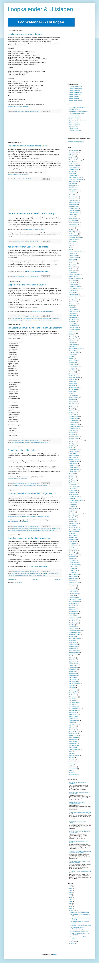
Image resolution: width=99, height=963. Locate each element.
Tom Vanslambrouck (74, 706)
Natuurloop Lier (73, 603)
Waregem (44, 575)
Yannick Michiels (73, 739)
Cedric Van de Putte (24, 573)
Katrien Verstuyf (73, 539)
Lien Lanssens (72, 560)
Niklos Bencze (28, 575)
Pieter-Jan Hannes (73, 628)
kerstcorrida (27, 442)
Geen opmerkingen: (34, 111)
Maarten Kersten (73, 576)
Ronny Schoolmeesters (75, 638)
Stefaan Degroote (73, 667)
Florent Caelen (73, 276)
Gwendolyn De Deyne (74, 286)
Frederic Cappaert (73, 467)
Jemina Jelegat (73, 516)
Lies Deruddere (21, 575)
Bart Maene (72, 399)
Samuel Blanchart (73, 644)
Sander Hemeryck (73, 331)
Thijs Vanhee (72, 687)
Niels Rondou (72, 321)
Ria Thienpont (16, 320)
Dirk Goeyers (72, 272)
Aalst (70, 249)
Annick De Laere (16, 573)
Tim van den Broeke (74, 702)
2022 (70, 888)
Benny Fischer (72, 405)
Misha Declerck (73, 317)
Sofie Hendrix (72, 658)
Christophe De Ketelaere (75, 426)
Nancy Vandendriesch (74, 601)
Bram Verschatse (73, 411)
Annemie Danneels (74, 257)
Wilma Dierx (72, 728)
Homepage (35, 579)
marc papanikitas (73, 761)
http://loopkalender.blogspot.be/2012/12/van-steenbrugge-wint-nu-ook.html (28, 516)
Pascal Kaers (72, 615)
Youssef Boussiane (74, 745)
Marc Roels (72, 580)
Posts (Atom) (18, 582)
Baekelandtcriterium (16, 528)
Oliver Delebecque (73, 611)
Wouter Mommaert (73, 735)
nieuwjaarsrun (72, 767)
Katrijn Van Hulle (73, 541)
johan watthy (72, 759)
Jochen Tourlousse (74, 523)
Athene (71, 393)
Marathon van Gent (74, 96)
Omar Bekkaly (72, 323)
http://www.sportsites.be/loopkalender (35, 229)
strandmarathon (73, 769)
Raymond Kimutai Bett (74, 634)
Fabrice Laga (72, 214)
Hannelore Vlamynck (74, 496)
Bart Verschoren (73, 403)
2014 (70, 904)
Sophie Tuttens (73, 662)
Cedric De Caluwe (73, 414)
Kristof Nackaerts (73, 304)
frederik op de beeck (74, 755)
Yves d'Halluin (72, 350)
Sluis (70, 656)
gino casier (72, 757)
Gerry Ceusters (73, 479)
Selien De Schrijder (74, 650)
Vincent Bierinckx (73, 716)
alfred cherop (72, 241)
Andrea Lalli (22, 485)
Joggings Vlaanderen (74, 109)
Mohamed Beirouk (73, 181)
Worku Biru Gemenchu (75, 732)
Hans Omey (53, 573)
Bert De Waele (72, 407)
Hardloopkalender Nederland (76, 113)
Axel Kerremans (73, 395)
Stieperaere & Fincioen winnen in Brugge (27, 285)
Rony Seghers (72, 640)
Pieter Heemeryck (73, 623)
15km (70, 245)
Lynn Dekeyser (73, 572)
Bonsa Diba (72, 409)
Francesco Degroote (74, 459)
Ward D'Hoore (72, 718)
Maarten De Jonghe (74, 574)
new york (71, 765)
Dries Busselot (72, 442)
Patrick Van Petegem (74, 617)
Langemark (33, 442)
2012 (70, 908)
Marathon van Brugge (74, 90)
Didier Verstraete (41, 528)
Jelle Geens (72, 292)
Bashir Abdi (35, 485)
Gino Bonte (72, 216)
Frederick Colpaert (73, 169)
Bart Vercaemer (73, 263)
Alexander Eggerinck (74, 202)
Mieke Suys (72, 595)
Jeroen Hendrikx (73, 519)
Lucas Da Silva (73, 568)
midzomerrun (72, 763)
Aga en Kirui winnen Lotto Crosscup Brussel (28, 247)
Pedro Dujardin (73, 619)
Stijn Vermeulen (73, 681)
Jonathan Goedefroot (74, 529)
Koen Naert (72, 298)
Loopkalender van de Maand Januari (25, 34)
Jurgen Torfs (72, 533)
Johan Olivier (72, 525)
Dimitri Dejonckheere (74, 210)
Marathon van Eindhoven (75, 92)
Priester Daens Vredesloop (76, 630)
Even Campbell (73, 453)
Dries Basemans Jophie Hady (76, 440)
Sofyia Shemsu (73, 660)
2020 (70, 892)
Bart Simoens (72, 401)
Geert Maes (72, 473)
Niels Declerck (72, 607)
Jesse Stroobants (73, 294)
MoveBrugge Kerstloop (75, 599)
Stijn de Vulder (72, 340)
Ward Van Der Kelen (74, 720)
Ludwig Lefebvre (73, 570)
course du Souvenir (74, 352)
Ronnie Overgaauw (74, 329)
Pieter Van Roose (40, 442)
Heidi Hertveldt (73, 290)
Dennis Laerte (72, 432)
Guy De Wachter (73, 490)
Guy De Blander (73, 284)
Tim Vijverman (72, 698)
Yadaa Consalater (73, 737)
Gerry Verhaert (73, 481)
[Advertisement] (34, 128)
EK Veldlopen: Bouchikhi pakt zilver (24, 450)
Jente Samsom (73, 518)
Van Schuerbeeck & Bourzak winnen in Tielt (28, 146)
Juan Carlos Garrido (25, 318)
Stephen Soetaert (73, 234)
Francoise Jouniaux (74, 461)
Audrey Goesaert (73, 206)
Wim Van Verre (73, 730)
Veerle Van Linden (73, 200)
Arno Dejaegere (73, 389)
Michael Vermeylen (74, 593)
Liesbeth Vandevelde (47, 318)
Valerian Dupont (73, 712)
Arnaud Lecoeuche (74, 387)
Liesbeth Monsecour (74, 562)
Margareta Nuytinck (74, 582)
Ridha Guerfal (72, 636)
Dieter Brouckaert (73, 208)
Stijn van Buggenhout (74, 683)
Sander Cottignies (73, 646)
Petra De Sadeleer (73, 621)
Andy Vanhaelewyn (74, 374)
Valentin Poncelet (73, 710)
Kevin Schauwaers (73, 545)
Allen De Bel (72, 253)
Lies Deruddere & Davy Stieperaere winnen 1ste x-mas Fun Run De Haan (80, 852)
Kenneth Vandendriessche (36, 318)
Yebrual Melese (73, 743)
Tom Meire (50, 320)
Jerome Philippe (73, 521)
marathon (71, 358)
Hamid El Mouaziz (73, 494)
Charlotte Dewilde (73, 418)
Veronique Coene (73, 714)
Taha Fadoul (72, 685)
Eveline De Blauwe (74, 451)
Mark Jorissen (72, 586)
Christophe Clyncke (74, 424)
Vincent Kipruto (73, 346)
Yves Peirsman (73, 747)
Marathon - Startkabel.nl (75, 130)
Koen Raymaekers (73, 300)
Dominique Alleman (74, 436)
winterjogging (72, 362)
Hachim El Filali (73, 492)
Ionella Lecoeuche (73, 508)
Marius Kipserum (73, 584)
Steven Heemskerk (74, 675)
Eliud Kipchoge (73, 446)
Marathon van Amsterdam (75, 86)
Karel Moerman (15, 530)
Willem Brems (72, 726)
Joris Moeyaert (73, 161)
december (73, 910)
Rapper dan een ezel (74, 632)
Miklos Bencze (72, 315)
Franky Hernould (46, 573)
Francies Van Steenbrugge (18, 442)
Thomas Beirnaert (73, 689)
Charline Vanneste (73, 150)
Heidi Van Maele (73, 502)
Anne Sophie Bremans (74, 377)
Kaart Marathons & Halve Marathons (78, 111)
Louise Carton (72, 566)
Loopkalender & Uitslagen (40, 9)
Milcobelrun (38, 530)
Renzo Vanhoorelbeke (74, 123)
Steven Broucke (73, 673)
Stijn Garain (72, 677)
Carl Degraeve (72, 413)
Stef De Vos (72, 665)
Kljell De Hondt (73, 549)
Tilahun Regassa (73, 693)
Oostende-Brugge (73, 613)
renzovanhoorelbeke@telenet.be (76, 141)
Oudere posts (58, 579)
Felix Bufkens (72, 457)
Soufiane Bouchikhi (42, 485)
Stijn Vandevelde (73, 679)
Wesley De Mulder (73, 724)
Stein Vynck (72, 671)
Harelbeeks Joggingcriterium (76, 500)
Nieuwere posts (12, 579)
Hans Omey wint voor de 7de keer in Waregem (29, 538)
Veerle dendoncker (74, 239)
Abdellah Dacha (73, 364)
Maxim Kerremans (73, 311)
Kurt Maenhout (73, 556)
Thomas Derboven (73, 235)
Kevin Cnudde (72, 543)
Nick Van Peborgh (73, 319)
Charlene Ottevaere (74, 416)
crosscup (71, 753)
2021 (70, 890)
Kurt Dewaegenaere (74, 554)
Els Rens (71, 448)
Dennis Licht (72, 434)
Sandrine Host (72, 648)
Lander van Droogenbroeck (76, 179)
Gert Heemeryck (73, 483)
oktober (73, 943)
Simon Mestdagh (73, 337)
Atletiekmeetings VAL (74, 115)
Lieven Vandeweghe (74, 222)
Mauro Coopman (73, 590)
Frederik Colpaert (73, 471)
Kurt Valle (71, 305)
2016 (70, 899)
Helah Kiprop (72, 504)
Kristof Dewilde (73, 302)
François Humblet (73, 465)
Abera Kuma (72, 368)
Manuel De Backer (73, 578)
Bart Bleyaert (72, 259)
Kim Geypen (72, 547)
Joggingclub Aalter (73, 126)
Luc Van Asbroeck (73, 309)
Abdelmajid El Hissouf (74, 366)
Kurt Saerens (72, 558)
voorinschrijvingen (73, 774)
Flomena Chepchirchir (74, 274)
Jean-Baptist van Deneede (75, 514)
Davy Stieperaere (16, 318)
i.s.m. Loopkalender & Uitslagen (77, 107)
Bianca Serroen (73, 270)
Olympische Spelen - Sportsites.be (78, 121)
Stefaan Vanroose (73, 669)
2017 (70, 897)
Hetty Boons (72, 506)
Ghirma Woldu (72, 484)
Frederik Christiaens (74, 469)
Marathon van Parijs (74, 98)
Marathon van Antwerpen (75, 88)
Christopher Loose (73, 428)
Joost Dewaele (73, 173)
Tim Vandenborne (73, 697)
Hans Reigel (72, 498)
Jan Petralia (72, 512)
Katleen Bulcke (73, 535)
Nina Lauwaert (72, 193)
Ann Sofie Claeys (73, 375)
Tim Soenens (72, 342)
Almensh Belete (15, 485)
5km (70, 247)
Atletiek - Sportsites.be (74, 119)
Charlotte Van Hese (74, 420)
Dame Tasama (72, 430)
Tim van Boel (72, 700)
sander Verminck (73, 360)
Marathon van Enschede (75, 94)
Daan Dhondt (72, 187)
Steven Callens (73, 195)
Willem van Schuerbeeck (75, 177)
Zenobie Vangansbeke (74, 749)
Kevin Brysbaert (73, 220)
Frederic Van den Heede (75, 278)
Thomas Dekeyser (73, 199)
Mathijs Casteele (73, 224)
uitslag (46, 442)
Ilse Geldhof (72, 171)
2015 (70, 901)
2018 (70, 895)
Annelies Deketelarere (74, 165)
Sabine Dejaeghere (74, 232)
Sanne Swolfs (72, 333)
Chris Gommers (73, 422)
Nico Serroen (45, 530)
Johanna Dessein (73, 527)
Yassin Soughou (73, 741)
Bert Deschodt (25, 528)
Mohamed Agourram (74, 597)
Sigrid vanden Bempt (74, 652)
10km (70, 243)
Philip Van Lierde (73, 325)
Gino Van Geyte (73, 280)
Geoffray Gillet (72, 475)
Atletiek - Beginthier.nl (74, 124)
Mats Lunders (72, 588)
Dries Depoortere (73, 444)
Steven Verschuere (74, 339)
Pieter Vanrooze (73, 626)
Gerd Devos (72, 477)
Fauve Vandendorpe (74, 455)
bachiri (70, 751)
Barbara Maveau (73, 185)
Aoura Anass (72, 385)
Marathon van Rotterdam (75, 100)
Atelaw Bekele (29, 485)
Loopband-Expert (73, 128)
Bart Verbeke (72, 261)
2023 (70, 886)
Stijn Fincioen (23, 320)
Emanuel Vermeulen (74, 449)
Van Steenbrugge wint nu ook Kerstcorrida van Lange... (77, 928)
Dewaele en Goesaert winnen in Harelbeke (80, 812)
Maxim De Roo (73, 591)
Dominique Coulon (73, 438)
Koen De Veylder (73, 551)
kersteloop (27, 530)
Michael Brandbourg (74, 226)
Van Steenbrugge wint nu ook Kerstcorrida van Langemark (35, 328)
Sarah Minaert (72, 335)
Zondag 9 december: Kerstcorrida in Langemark (30, 493)
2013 (70, 906)
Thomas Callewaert (31, 320)
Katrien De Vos (73, 537)
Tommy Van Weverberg (75, 708)
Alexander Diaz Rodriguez (75, 251)
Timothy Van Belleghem (41, 320)
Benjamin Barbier (73, 267)
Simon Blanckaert (73, 654)
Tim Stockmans (73, 695)
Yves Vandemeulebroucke (75, 348)
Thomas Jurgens (73, 691)
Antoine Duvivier (73, 383)
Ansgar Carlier (72, 381)
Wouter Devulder (73, 733)
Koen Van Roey (73, 553)
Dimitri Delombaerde (74, 212)
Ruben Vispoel (72, 642)
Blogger (55, 954)
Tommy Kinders (73, 344)
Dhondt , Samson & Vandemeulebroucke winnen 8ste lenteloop (79, 862)
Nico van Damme (73, 605)
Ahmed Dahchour (73, 370)
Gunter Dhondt (73, 282)
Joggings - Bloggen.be (74, 117)
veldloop (71, 772)
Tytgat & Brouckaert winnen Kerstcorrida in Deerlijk (31, 213)
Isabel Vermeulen (73, 218)
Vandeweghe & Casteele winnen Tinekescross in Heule (77, 803)
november (73, 941)
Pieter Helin (72, 625)
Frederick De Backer (74, 191)
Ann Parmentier (73, 204)
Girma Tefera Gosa (74, 486)
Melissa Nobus (73, 313)
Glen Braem (72, 488)
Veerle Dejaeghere (73, 163)
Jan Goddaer (72, 510)
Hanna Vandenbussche (75, 288)
